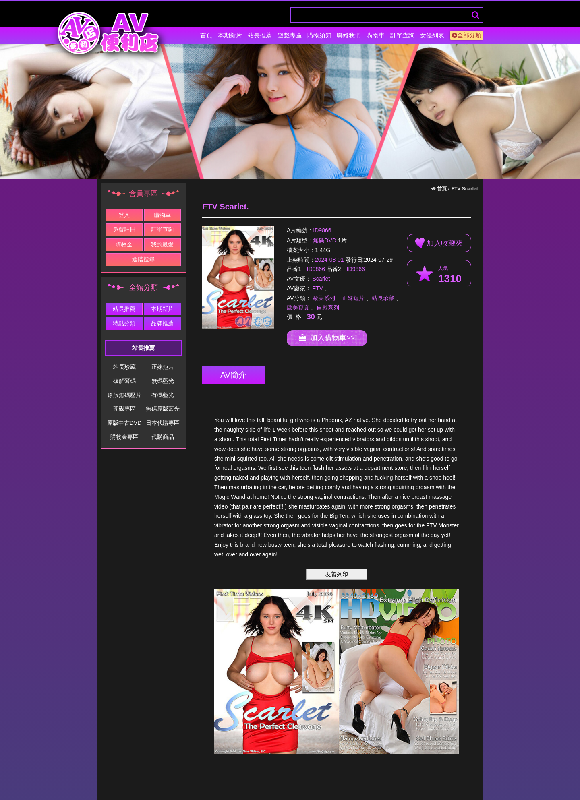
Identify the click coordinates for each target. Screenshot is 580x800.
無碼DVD (324, 240)
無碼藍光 (162, 381)
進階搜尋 (143, 259)
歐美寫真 (298, 307)
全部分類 (466, 35)
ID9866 (322, 230)
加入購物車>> (327, 338)
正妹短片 (162, 367)
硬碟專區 (124, 408)
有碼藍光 (162, 395)
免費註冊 (124, 229)
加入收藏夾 (439, 243)
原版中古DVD (124, 423)
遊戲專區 (290, 35)
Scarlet (321, 278)
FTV (318, 288)
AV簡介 (233, 374)
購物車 (376, 35)
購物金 (124, 244)
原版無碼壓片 (124, 395)
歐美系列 (324, 298)
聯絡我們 (349, 35)
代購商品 (162, 437)
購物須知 (319, 35)
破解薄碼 (124, 381)
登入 (124, 215)
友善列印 (336, 574)
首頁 (206, 35)
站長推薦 (260, 35)
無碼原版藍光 (163, 408)
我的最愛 (162, 244)
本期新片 (230, 35)
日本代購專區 (163, 423)
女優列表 (432, 35)
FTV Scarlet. (465, 189)
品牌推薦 (162, 323)
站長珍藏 (124, 367)
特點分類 (124, 323)
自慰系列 (328, 307)
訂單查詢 (402, 35)
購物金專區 (124, 437)
